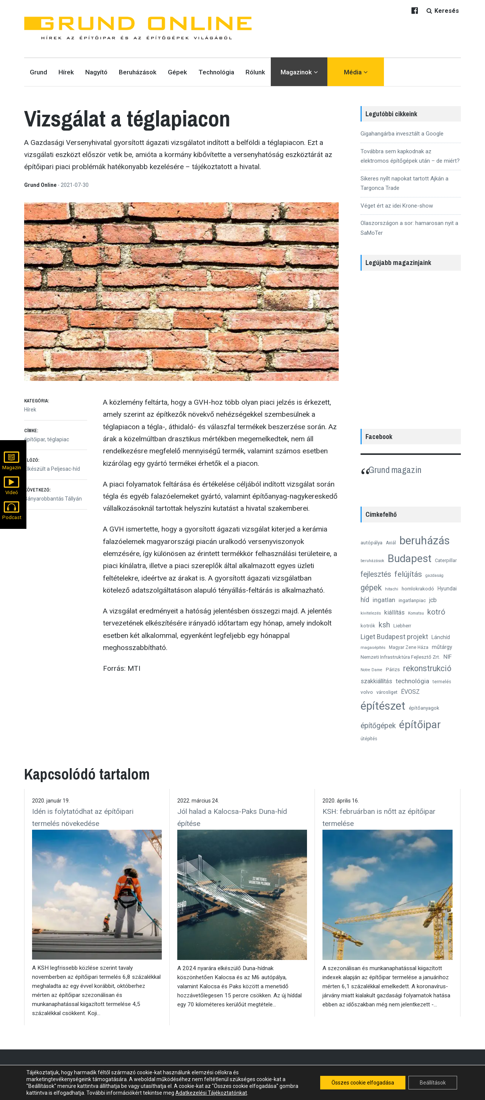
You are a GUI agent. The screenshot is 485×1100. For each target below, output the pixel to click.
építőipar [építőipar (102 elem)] (420, 724)
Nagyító (96, 72)
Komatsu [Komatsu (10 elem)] (416, 613)
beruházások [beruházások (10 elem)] (372, 560)
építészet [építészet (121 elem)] (383, 705)
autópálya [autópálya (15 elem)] (371, 542)
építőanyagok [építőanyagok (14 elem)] (424, 708)
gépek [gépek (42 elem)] (371, 587)
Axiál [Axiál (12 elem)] (391, 542)
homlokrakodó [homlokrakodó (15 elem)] (418, 588)
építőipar (34, 439)
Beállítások (433, 1083)
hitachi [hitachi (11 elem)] (391, 589)
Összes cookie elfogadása (363, 1083)
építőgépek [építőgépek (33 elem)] (378, 725)
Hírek (66, 72)
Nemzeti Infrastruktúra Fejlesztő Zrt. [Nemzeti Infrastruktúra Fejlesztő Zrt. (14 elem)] (400, 657)
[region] (411, 346)
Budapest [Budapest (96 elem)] (409, 558)
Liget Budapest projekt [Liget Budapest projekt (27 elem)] (394, 637)
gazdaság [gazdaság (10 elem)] (434, 575)
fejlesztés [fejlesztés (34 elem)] (376, 574)
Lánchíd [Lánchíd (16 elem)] (440, 637)
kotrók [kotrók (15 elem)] (368, 625)
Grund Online (41, 185)
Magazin (11, 467)
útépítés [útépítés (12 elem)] (369, 738)
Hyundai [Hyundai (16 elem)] (447, 588)
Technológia (216, 72)
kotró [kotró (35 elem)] (436, 612)
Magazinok (296, 72)
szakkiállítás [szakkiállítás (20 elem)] (376, 681)
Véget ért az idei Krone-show (397, 205)
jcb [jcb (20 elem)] (433, 600)
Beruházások (138, 72)
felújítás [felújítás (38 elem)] (408, 574)
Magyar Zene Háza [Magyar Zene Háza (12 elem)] (408, 647)
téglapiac (58, 439)
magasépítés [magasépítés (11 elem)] (373, 647)
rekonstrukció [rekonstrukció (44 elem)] (427, 668)
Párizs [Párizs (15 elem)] (393, 669)
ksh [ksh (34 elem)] (384, 625)
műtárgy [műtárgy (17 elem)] (442, 647)
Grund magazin (395, 470)
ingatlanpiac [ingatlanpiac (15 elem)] (412, 600)
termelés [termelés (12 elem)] (442, 681)
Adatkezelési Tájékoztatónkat (211, 1093)
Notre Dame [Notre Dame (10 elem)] (371, 669)
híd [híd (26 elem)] (365, 600)
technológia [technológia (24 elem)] (412, 681)
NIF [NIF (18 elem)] (448, 656)
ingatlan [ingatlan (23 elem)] (384, 600)
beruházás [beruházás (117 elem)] (424, 540)
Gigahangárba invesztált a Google (402, 133)
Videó (11, 492)
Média (353, 72)
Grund (38, 72)
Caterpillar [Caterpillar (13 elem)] (446, 560)
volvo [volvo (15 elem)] (367, 692)
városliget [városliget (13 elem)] (387, 692)
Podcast (11, 517)
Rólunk (255, 72)
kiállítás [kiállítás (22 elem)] (394, 612)
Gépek (177, 72)
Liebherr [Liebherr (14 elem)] (402, 626)
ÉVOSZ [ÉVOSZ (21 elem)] (410, 691)
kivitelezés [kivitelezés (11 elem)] (371, 613)
